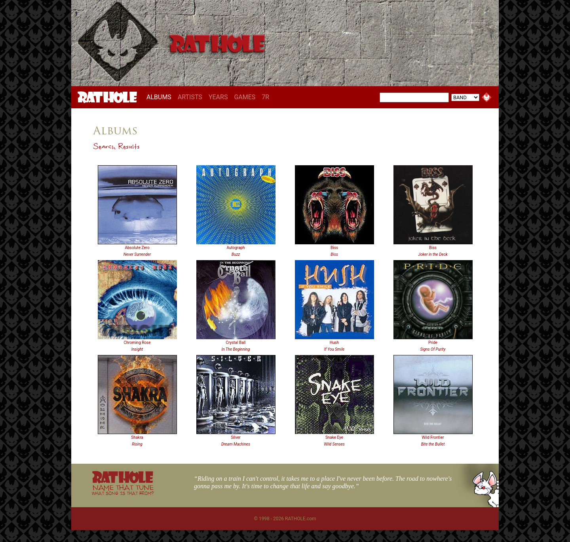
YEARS (218, 97)
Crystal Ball (235, 342)
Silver (235, 437)
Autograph (235, 248)
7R (265, 97)
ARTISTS (190, 97)
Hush (334, 342)
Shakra (137, 437)
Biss (334, 248)
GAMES (244, 97)
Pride (432, 342)
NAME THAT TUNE (123, 490)
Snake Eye (334, 437)
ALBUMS (160, 97)
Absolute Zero (137, 248)
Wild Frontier (433, 437)
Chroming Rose (137, 342)
